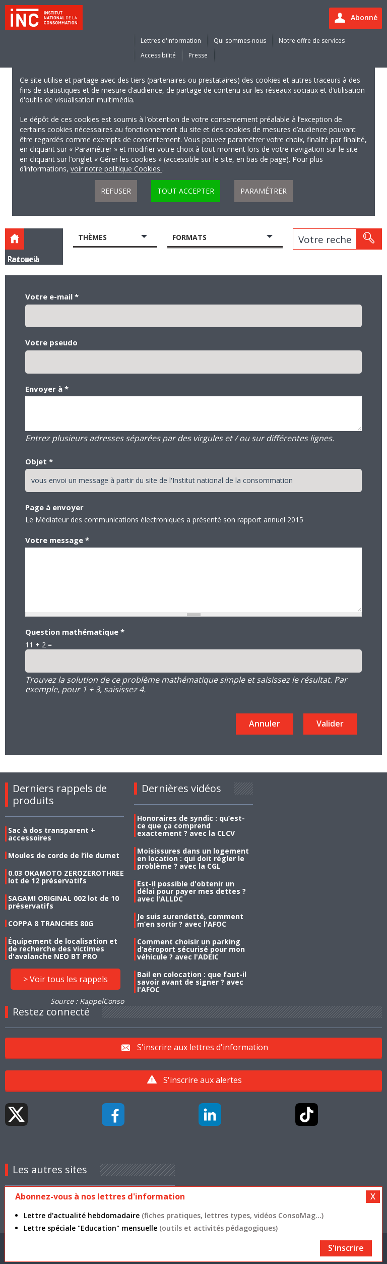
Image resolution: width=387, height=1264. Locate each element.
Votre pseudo (51, 342)
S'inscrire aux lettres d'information (202, 1047)
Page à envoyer (54, 507)
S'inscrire (346, 1247)
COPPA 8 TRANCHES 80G (50, 923)
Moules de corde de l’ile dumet (63, 855)
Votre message (57, 540)
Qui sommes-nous (240, 40)
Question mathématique (74, 632)
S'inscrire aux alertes (202, 1080)
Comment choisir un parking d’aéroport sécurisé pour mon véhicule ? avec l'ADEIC (191, 949)
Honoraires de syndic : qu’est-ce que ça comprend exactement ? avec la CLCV (191, 825)
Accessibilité (158, 55)
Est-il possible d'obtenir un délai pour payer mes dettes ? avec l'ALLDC (191, 891)
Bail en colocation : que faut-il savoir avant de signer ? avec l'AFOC (191, 982)
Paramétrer (263, 191)
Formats (189, 237)
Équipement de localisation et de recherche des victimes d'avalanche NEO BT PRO (62, 948)
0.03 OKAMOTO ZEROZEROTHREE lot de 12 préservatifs (66, 876)
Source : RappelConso (87, 1001)
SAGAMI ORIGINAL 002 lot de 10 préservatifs (63, 902)
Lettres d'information (171, 40)
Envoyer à (47, 389)
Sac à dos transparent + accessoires (51, 833)
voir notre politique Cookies (116, 168)
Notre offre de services (312, 40)
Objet (39, 461)
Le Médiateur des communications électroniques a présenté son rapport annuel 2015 (164, 519)
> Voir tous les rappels (65, 979)
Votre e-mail (52, 296)
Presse (198, 55)
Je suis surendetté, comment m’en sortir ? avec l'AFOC (190, 920)
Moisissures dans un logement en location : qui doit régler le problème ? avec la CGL (193, 858)
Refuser (116, 191)
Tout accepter (185, 191)
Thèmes (92, 237)
